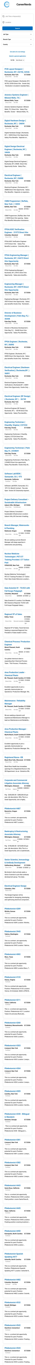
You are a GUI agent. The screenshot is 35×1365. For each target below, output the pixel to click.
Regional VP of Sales (13, 614)
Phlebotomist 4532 (13, 1302)
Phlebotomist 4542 (13, 1325)
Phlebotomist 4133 (13, 977)
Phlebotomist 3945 (13, 931)
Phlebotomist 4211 (13, 1000)
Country (17, 44)
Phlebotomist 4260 (13, 1023)
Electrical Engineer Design (15, 886)
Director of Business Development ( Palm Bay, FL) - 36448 (17, 316)
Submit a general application (17, 56)
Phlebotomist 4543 (13, 1348)
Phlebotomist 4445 (13, 1208)
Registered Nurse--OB (14, 757)
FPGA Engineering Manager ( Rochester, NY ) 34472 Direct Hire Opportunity (17, 258)
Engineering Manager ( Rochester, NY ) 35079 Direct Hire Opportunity (17, 287)
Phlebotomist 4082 (13, 954)
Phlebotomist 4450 (13, 1231)
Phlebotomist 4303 (13, 1045)
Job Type (17, 34)
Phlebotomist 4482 (13, 1280)
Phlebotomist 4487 (13, 808)
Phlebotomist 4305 (13, 1091)
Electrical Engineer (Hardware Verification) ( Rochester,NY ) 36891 (17, 370)
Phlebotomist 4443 (13, 1185)
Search (17, 28)
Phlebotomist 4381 (13, 1140)
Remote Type (17, 39)
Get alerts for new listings (17, 52)
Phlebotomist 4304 (13, 1068)
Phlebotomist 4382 (13, 1162)
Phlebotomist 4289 (13, 909)
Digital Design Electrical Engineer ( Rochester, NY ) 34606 (15, 149)
